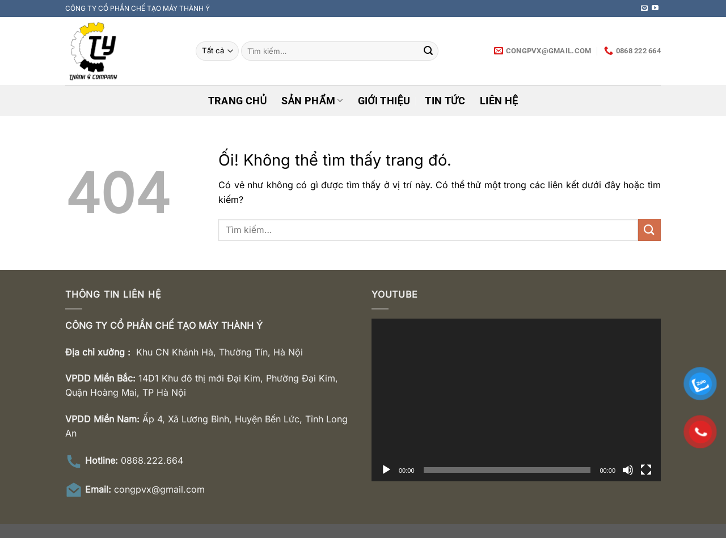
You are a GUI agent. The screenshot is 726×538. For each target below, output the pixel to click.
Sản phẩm (312, 101)
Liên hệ (499, 101)
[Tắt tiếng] (628, 470)
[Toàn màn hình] (646, 470)
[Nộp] (428, 51)
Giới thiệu (384, 101)
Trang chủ (237, 101)
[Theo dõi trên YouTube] (655, 8)
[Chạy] (386, 470)
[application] (516, 400)
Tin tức (445, 101)
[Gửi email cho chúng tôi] (644, 8)
